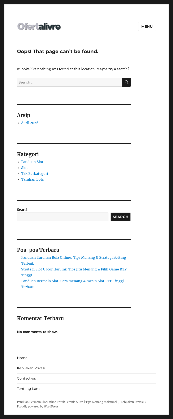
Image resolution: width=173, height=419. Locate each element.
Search (23, 210)
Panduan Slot (32, 162)
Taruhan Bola (32, 179)
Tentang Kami (28, 389)
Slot (24, 168)
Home (22, 358)
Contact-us (26, 378)
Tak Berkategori (34, 173)
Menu (147, 27)
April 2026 (30, 123)
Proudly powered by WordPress (38, 406)
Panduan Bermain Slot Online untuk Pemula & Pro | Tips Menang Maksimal (67, 402)
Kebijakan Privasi (31, 368)
